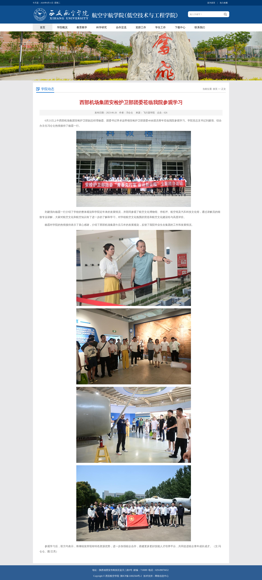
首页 (42, 27)
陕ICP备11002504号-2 (131, 576)
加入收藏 (224, 3)
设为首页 (211, 3)
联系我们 (200, 27)
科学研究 (101, 27)
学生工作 (160, 27)
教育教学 (82, 27)
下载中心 (180, 27)
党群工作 (141, 27)
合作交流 (121, 27)
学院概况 (62, 27)
